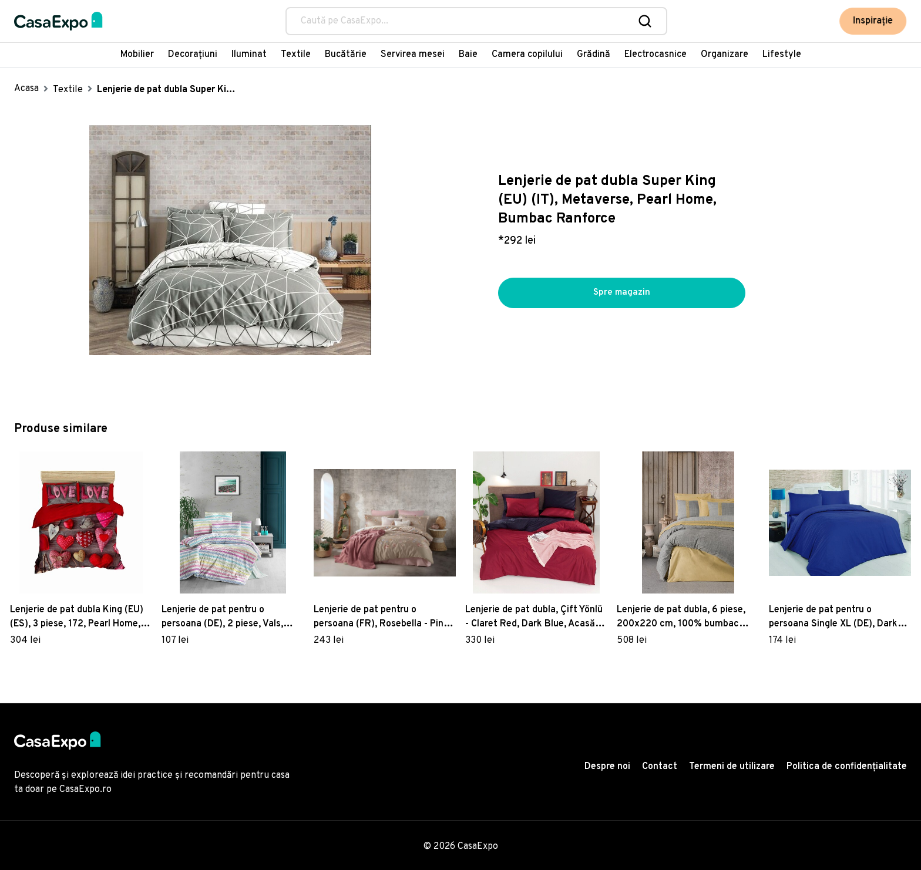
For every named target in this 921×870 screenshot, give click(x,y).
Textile (296, 54)
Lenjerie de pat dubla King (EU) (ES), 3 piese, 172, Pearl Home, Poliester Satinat (76, 617)
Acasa (26, 89)
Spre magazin (621, 293)
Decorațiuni (192, 54)
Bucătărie (346, 54)
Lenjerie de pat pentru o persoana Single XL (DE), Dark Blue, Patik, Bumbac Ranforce (834, 617)
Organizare (724, 54)
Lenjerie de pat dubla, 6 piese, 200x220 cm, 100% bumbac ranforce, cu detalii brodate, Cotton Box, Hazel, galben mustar (681, 617)
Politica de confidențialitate (846, 767)
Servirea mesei (413, 54)
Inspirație (874, 21)
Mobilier (137, 54)
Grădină (593, 54)
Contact (659, 767)
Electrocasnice (655, 54)
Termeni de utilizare (732, 767)
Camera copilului (527, 54)
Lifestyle (781, 54)
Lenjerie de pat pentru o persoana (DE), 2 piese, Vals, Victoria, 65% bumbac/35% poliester (222, 617)
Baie (468, 54)
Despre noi (607, 767)
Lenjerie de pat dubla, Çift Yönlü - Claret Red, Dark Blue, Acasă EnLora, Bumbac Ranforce (534, 617)
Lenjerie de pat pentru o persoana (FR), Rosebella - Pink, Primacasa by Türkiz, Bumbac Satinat (382, 617)
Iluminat (249, 54)
